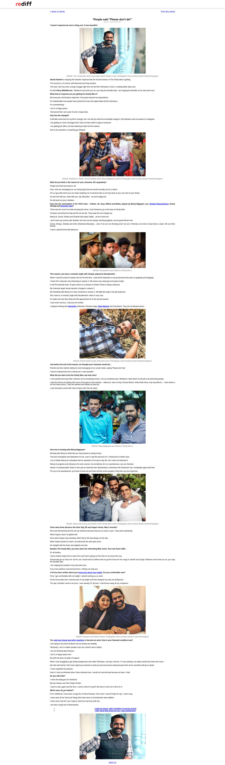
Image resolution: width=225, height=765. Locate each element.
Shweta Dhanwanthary (159, 204)
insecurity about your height (90, 573)
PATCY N (112, 762)
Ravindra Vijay (67, 206)
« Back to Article (57, 11)
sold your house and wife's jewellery (69, 640)
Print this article (168, 11)
